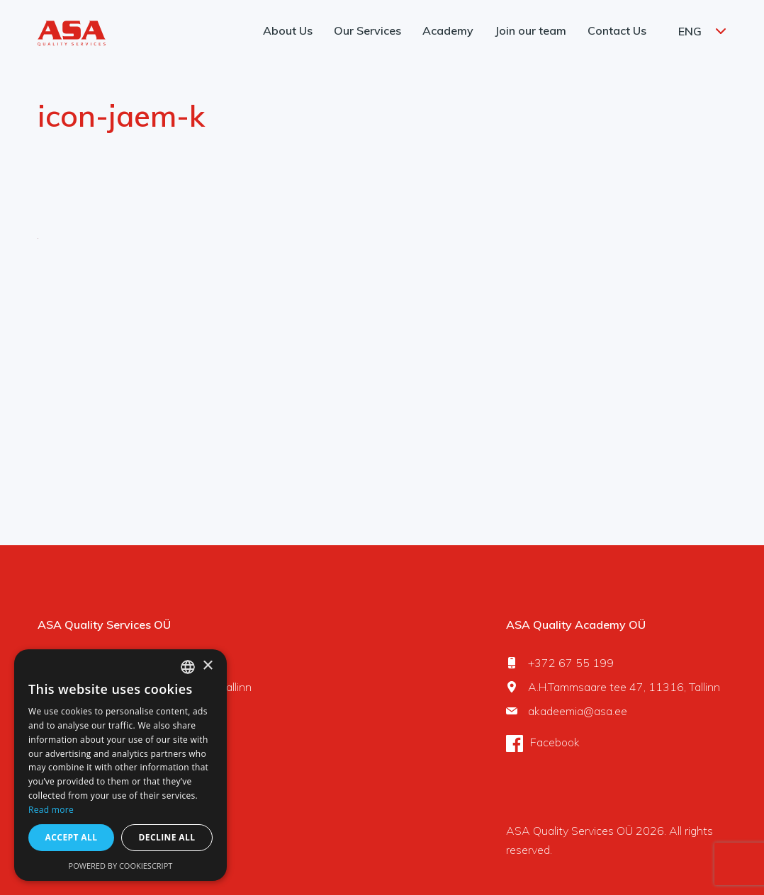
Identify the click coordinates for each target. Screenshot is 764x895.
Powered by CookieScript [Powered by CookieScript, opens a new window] (121, 865)
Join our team (530, 30)
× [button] (207, 666)
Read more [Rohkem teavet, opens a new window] (51, 810)
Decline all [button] (167, 837)
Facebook (555, 742)
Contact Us (617, 30)
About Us (288, 30)
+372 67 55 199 (571, 663)
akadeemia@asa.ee (577, 711)
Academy (447, 30)
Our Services (367, 30)
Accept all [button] (71, 837)
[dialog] (120, 765)
